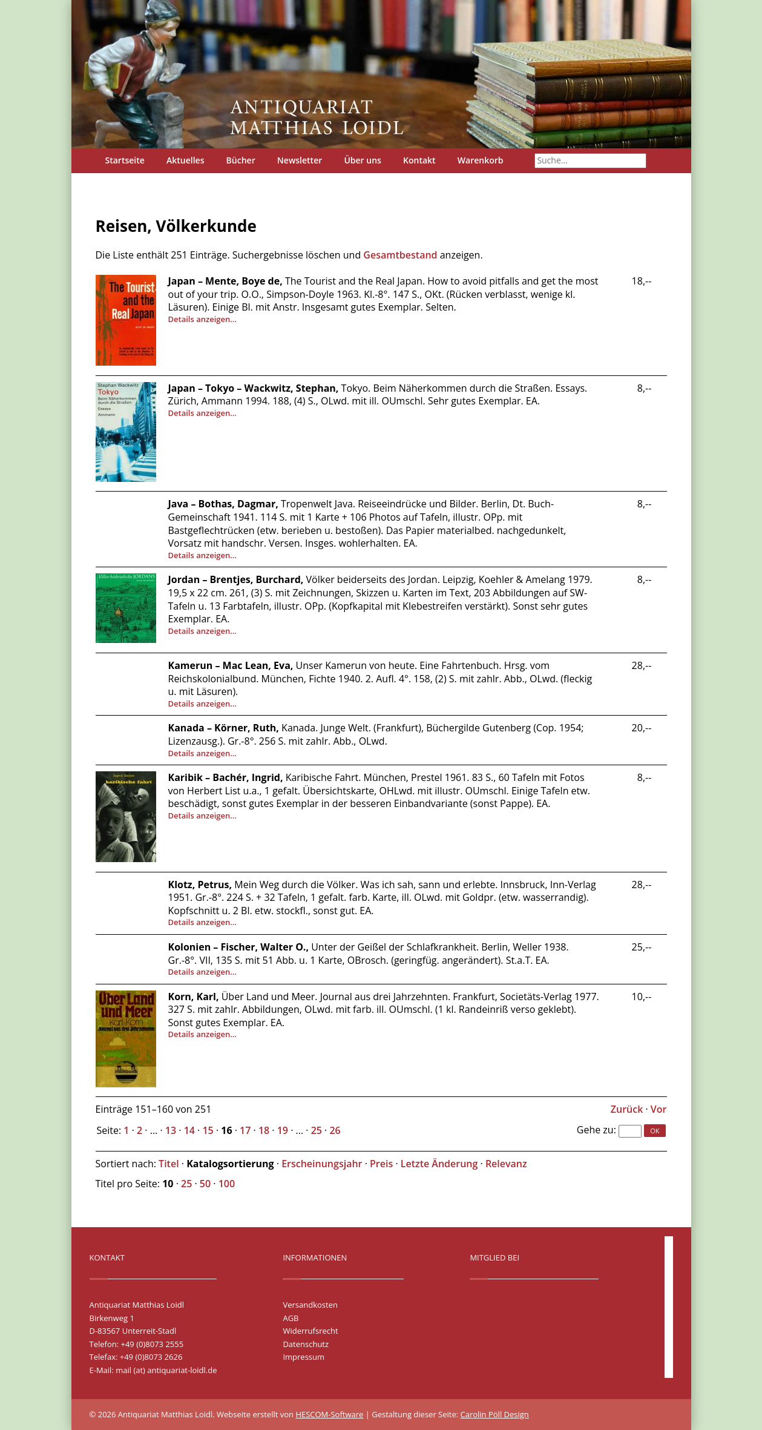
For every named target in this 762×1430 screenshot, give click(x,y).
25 (316, 1130)
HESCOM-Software (329, 1414)
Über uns (362, 160)
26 (334, 1130)
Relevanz (506, 1163)
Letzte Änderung (439, 1163)
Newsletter (299, 160)
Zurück (627, 1109)
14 (189, 1130)
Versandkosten (310, 1304)
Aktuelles (185, 160)
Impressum (303, 1356)
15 (207, 1130)
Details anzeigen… (202, 319)
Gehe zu (595, 1129)
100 (226, 1183)
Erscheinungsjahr (321, 1163)
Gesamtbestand (400, 255)
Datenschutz (306, 1344)
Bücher (240, 160)
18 (263, 1130)
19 (282, 1130)
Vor (659, 1109)
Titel (169, 1163)
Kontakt (419, 160)
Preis (381, 1163)
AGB (290, 1318)
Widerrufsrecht (310, 1330)
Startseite (125, 160)
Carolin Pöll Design (495, 1414)
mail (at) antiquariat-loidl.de (166, 1370)
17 (245, 1130)
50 (205, 1183)
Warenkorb (481, 160)
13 (170, 1130)
